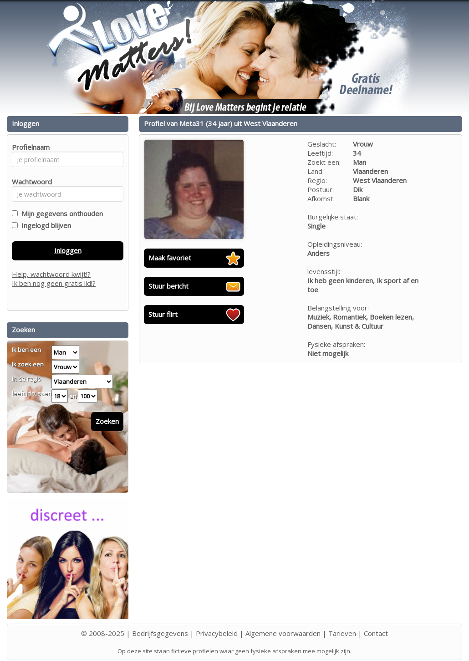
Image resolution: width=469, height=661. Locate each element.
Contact (376, 633)
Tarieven (342, 633)
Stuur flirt (163, 314)
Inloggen (68, 250)
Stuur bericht (168, 285)
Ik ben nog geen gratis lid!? (54, 283)
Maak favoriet (169, 257)
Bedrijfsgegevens (160, 633)
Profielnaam (29, 147)
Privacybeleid (217, 633)
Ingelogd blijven (44, 225)
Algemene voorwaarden (283, 633)
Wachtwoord (29, 181)
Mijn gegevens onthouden (60, 213)
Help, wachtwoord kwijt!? (51, 274)
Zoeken (107, 421)
